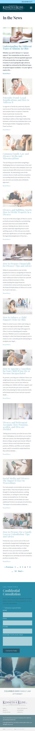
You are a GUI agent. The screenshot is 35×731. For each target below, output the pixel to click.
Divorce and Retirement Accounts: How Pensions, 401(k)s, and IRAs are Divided (15, 425)
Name (5, 611)
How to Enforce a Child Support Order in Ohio (14, 318)
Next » (20, 571)
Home (4, 708)
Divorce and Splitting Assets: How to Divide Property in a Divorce (17, 212)
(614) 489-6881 (20, 729)
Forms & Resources (22, 708)
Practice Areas (6, 712)
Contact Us (20, 712)
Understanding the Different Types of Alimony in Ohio (17, 47)
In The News (20, 710)
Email (5, 619)
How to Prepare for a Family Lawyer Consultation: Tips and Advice (17, 534)
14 (15, 571)
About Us (5, 710)
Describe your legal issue (13, 635)
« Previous (8, 567)
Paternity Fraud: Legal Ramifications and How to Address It (16, 100)
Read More (6, 73)
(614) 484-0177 (27, 2)
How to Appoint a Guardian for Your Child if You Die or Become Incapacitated (17, 371)
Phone (5, 627)
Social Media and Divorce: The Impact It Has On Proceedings (16, 480)
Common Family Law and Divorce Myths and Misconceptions (16, 156)
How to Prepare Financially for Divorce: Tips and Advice (17, 264)
